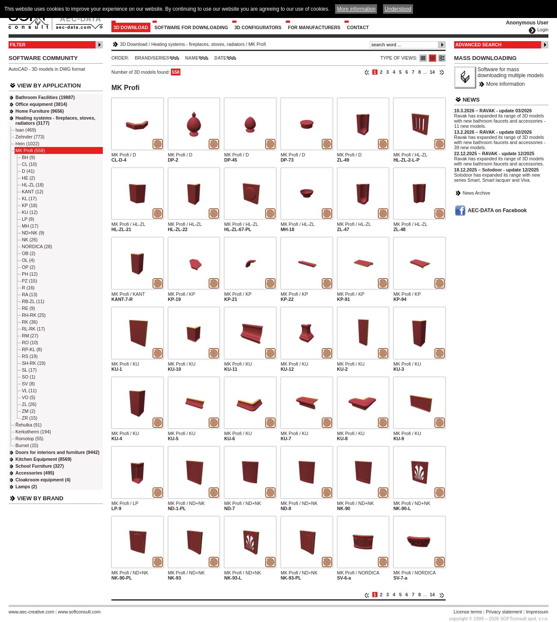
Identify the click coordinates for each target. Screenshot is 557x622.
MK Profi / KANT (128, 294)
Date (220, 57)
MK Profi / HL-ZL (410, 154)
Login (542, 29)
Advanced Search (478, 44)
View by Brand (40, 498)
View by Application (49, 85)
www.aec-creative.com (31, 611)
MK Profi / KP (181, 294)
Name (191, 57)
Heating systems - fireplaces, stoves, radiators (198, 44)
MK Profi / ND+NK (186, 503)
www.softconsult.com (79, 611)
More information (505, 84)
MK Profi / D (123, 154)
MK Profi (257, 44)
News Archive (477, 192)
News (471, 99)
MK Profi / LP (124, 503)
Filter (18, 44)
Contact (357, 27)
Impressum (537, 611)
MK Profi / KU (125, 364)
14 (432, 72)
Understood (398, 9)
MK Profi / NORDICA (358, 572)
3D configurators (257, 27)
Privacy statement (504, 611)
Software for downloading (191, 27)
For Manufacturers (314, 27)
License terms (468, 611)
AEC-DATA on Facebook (497, 210)
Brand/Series (152, 57)
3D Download (131, 27)
